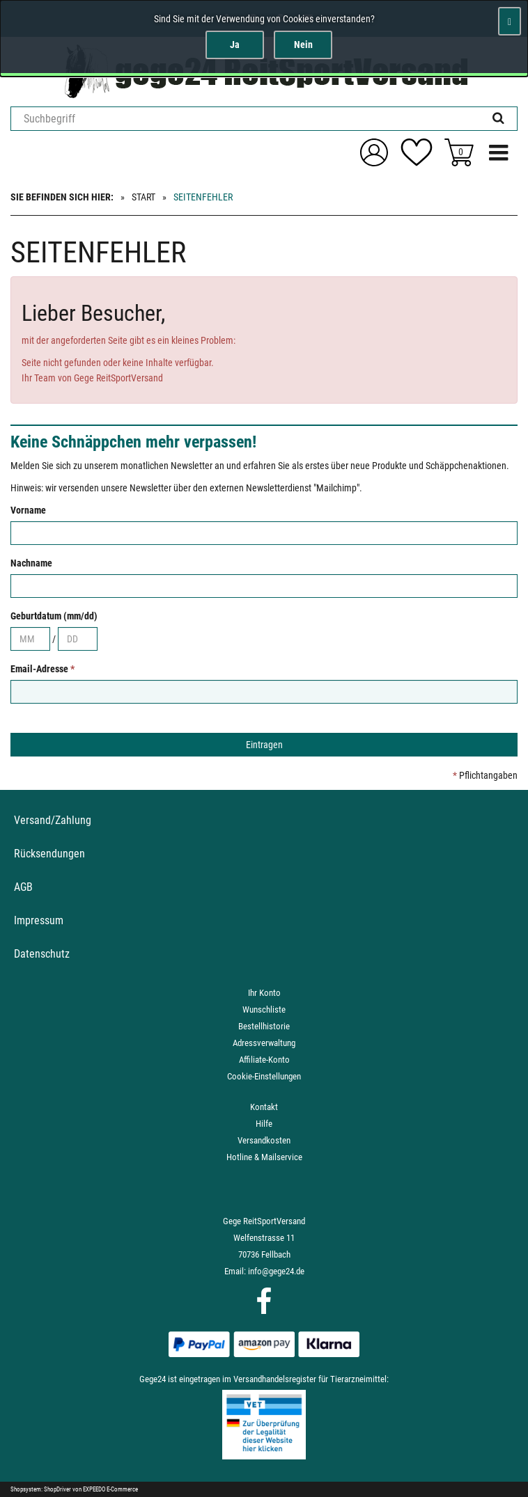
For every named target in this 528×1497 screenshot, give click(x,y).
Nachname (31, 563)
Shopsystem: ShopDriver (40, 1489)
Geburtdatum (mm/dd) (54, 615)
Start (143, 197)
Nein (303, 44)
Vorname (28, 510)
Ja (235, 44)
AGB (23, 887)
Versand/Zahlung (52, 820)
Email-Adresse (42, 668)
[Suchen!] (498, 119)
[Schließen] (509, 21)
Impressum (38, 920)
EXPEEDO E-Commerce (110, 1489)
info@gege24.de (276, 1271)
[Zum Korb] (459, 152)
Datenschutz (42, 953)
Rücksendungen (49, 853)
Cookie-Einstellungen (264, 1076)
